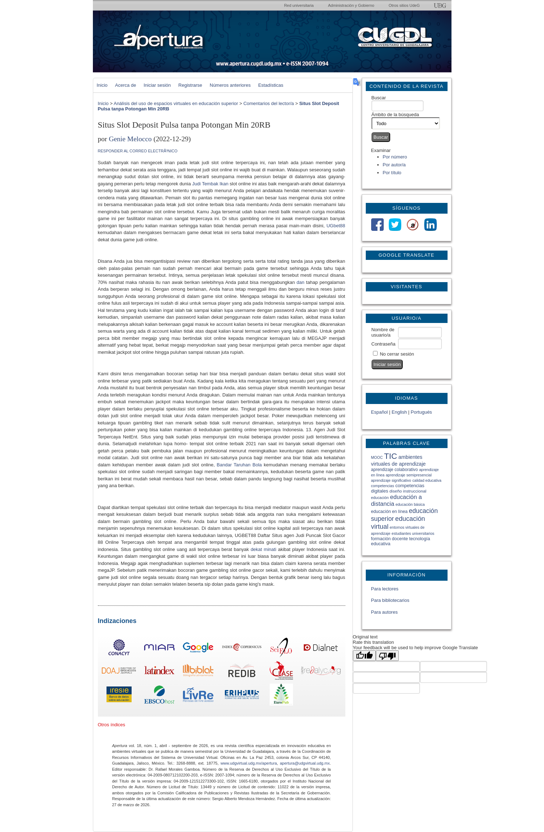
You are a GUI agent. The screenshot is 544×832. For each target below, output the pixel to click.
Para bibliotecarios (390, 600)
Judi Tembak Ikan (210, 183)
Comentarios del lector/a (268, 103)
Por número (395, 157)
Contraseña (384, 344)
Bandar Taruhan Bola (239, 464)
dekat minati (263, 549)
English (399, 412)
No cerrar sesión (397, 354)
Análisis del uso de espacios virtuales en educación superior (176, 103)
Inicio (102, 85)
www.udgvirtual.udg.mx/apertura (249, 763)
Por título (392, 172)
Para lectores (385, 588)
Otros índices (112, 724)
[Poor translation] (387, 655)
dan (300, 282)
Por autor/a (394, 164)
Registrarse (190, 85)
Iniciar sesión (157, 85)
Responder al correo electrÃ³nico (138, 151)
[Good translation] (364, 655)
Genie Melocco (130, 139)
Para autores (384, 612)
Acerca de (125, 85)
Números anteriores (230, 85)
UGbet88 (335, 225)
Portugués (421, 412)
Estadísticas (270, 85)
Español (379, 412)
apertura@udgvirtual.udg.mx (305, 763)
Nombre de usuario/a (383, 332)
